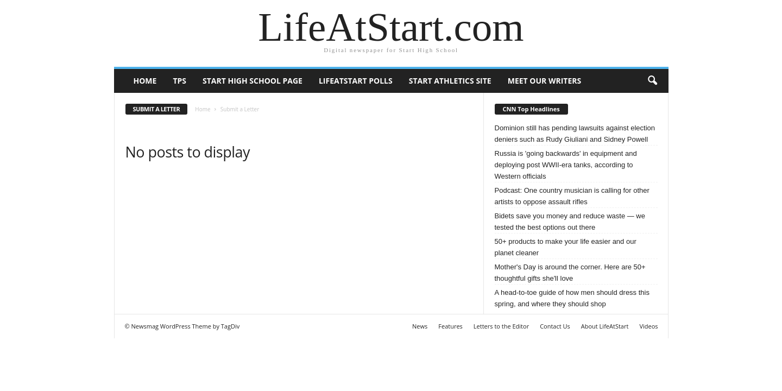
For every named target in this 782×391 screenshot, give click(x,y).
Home (145, 80)
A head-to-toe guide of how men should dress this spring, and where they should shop (572, 298)
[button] (652, 81)
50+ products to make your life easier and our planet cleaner (565, 247)
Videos (648, 326)
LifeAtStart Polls (356, 80)
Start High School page (252, 80)
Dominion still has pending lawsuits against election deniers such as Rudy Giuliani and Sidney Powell (575, 133)
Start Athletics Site (450, 80)
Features (450, 326)
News (419, 326)
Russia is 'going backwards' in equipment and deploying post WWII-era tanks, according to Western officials (566, 164)
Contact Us (555, 326)
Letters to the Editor (501, 326)
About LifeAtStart (605, 326)
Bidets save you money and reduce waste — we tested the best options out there (570, 221)
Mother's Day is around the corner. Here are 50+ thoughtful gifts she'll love (570, 272)
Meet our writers (545, 80)
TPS (179, 80)
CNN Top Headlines (531, 109)
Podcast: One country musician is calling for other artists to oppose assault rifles (572, 196)
